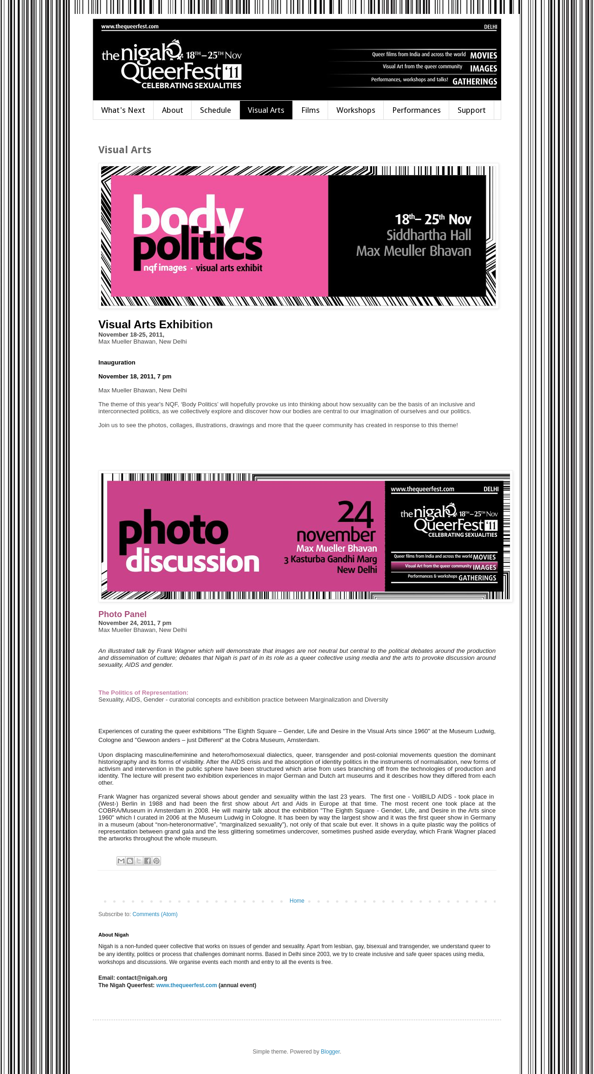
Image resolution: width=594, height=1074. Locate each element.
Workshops (355, 110)
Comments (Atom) (154, 914)
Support (472, 110)
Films (310, 110)
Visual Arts (266, 110)
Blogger (330, 1051)
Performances (416, 110)
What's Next (123, 110)
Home (297, 901)
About (172, 110)
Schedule (215, 110)
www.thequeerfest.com (186, 985)
